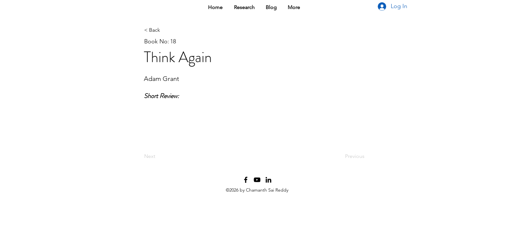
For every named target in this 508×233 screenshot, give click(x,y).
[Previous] (348, 156)
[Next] (165, 156)
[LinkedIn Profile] (268, 180)
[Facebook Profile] (246, 180)
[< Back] (165, 30)
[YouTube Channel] (257, 180)
